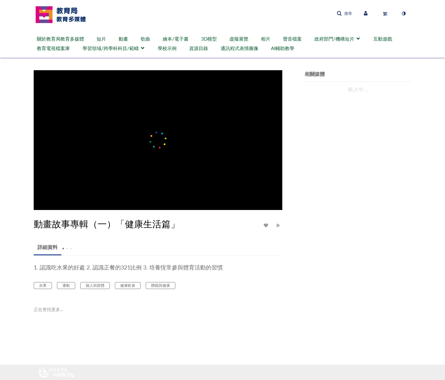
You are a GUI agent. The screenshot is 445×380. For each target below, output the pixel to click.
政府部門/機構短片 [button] (334, 39)
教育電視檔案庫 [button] (53, 48)
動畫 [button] (123, 39)
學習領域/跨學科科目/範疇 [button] (110, 48)
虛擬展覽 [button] (238, 39)
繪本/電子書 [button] (176, 39)
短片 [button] (101, 39)
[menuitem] (63, 38)
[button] (344, 13)
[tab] (47, 247)
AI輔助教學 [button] (282, 48)
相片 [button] (265, 39)
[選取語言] (385, 13)
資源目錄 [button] (198, 48)
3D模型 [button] (209, 39)
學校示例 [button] (167, 48)
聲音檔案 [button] (292, 39)
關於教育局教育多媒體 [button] (60, 39)
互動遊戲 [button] (382, 39)
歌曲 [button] (145, 39)
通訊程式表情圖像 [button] (239, 48)
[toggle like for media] (266, 225)
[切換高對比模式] (403, 13)
